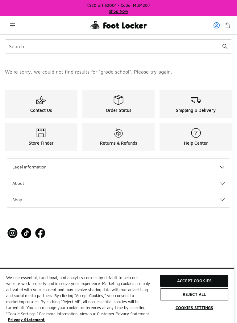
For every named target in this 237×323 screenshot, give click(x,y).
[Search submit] (225, 46)
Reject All (194, 294)
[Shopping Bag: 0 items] (227, 25)
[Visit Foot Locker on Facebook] (40, 233)
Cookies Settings (194, 307)
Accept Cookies (194, 280)
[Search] (118, 46)
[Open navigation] (12, 25)
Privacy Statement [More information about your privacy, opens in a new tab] (26, 319)
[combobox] (118, 46)
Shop (118, 199)
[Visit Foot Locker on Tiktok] (26, 233)
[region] (118, 8)
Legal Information (118, 166)
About (118, 183)
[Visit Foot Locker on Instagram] (12, 233)
